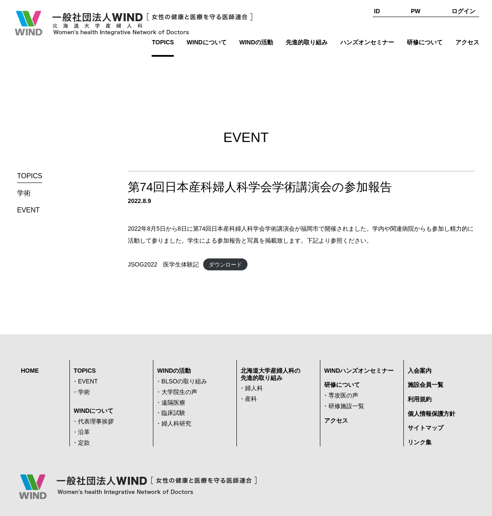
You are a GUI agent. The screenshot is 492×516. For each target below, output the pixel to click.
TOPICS (163, 42)
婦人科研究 (176, 423)
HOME (30, 370)
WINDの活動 (256, 42)
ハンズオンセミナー (367, 42)
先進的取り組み (307, 42)
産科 (251, 398)
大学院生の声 (179, 391)
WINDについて (206, 42)
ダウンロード (225, 264)
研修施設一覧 (346, 406)
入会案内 (420, 370)
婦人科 (254, 388)
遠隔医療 (173, 402)
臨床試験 (173, 412)
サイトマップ (425, 427)
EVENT (28, 210)
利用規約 (420, 399)
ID (377, 11)
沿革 (84, 432)
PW (416, 11)
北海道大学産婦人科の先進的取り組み (270, 374)
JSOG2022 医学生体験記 (163, 264)
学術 (24, 193)
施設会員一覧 (425, 384)
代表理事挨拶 (96, 421)
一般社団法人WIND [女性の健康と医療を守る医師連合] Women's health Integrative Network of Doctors (133, 23)
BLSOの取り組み (184, 381)
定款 (84, 442)
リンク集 (420, 442)
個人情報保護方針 (431, 413)
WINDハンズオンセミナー (359, 370)
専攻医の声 (343, 395)
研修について (425, 42)
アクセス (467, 42)
